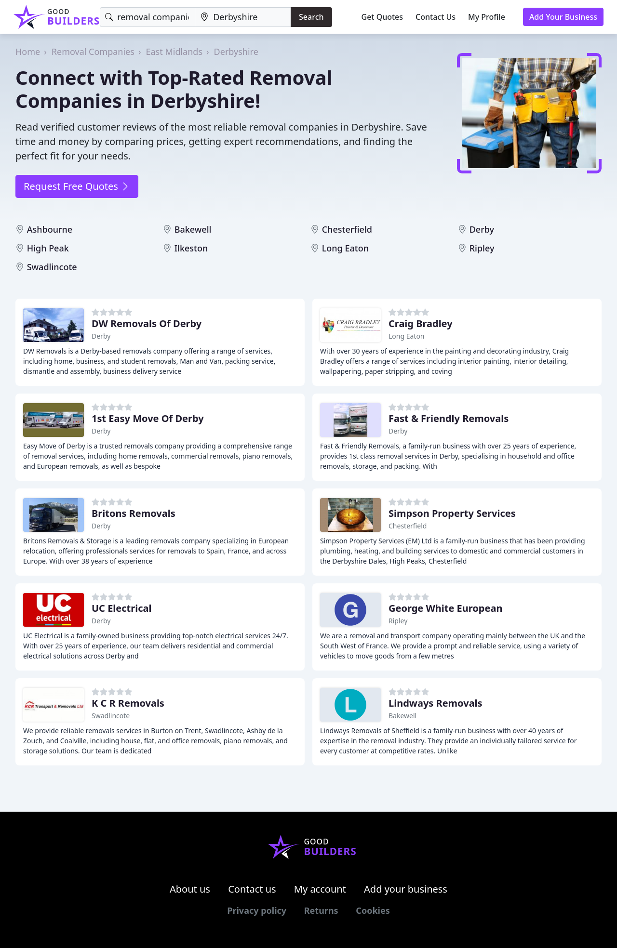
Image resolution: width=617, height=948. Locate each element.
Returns (321, 910)
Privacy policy (256, 910)
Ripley (482, 248)
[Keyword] (147, 17)
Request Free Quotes (77, 186)
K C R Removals (128, 703)
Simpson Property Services (452, 513)
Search (311, 17)
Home (27, 51)
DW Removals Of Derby (146, 323)
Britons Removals (133, 513)
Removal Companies (93, 51)
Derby (481, 229)
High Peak (48, 248)
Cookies (372, 910)
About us (190, 888)
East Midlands (174, 51)
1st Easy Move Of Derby (148, 418)
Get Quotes (382, 17)
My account (320, 888)
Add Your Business (563, 17)
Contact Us (436, 17)
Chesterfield (347, 229)
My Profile (486, 17)
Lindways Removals (436, 703)
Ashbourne (50, 229)
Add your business (405, 888)
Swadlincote (52, 267)
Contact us (252, 888)
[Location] (243, 17)
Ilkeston (191, 248)
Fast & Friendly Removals (449, 418)
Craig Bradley (421, 323)
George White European (445, 608)
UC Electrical (121, 608)
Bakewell (193, 229)
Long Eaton (345, 248)
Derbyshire (236, 51)
